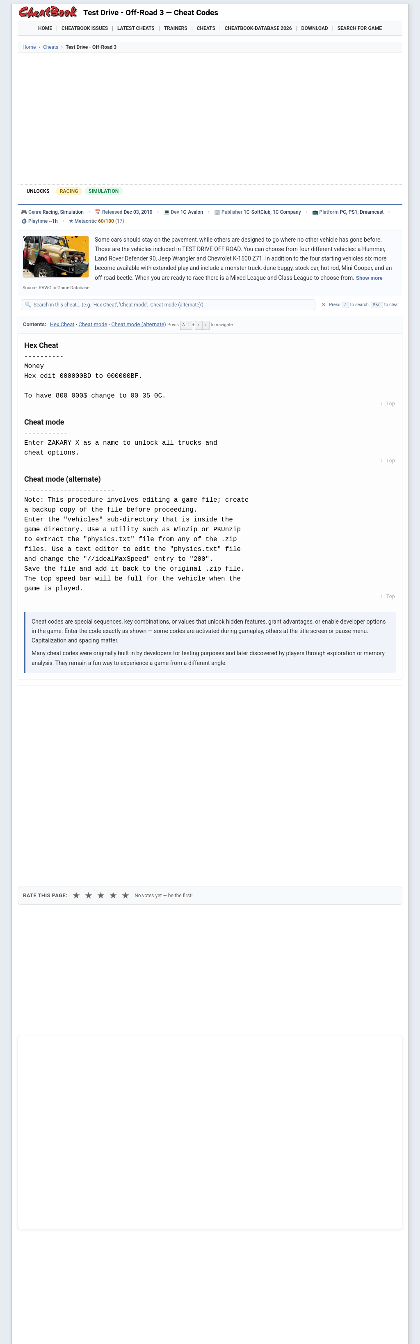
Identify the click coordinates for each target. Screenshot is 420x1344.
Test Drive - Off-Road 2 (59, 1179)
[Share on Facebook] (48, 699)
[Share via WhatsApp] (128, 699)
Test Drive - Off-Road (57, 1193)
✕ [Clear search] (324, 304)
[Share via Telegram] (148, 699)
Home (45, 28)
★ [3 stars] (101, 743)
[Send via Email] (169, 699)
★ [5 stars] (125, 743)
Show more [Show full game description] (369, 278)
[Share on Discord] (108, 699)
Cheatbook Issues (85, 28)
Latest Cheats (136, 28)
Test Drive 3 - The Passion (63, 1207)
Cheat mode (92, 324)
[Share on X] (68, 699)
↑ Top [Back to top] (387, 403)
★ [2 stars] (88, 743)
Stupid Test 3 (47, 1234)
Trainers (175, 28)
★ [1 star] (76, 743)
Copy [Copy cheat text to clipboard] (60, 718)
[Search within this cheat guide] (172, 305)
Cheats (206, 28)
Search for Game (360, 28)
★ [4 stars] (113, 743)
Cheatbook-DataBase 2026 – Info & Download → (176, 1034)
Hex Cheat (62, 324)
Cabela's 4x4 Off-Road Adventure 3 (74, 1221)
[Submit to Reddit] (88, 699)
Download (314, 28)
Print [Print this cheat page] (94, 718)
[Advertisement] (210, 118)
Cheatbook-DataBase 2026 (258, 28)
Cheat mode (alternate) (138, 324)
